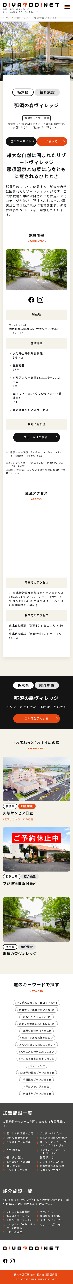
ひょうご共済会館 (50, 1224)
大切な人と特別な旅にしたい (37, 1051)
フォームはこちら (35, 437)
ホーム (7, 17)
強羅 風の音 (47, 1157)
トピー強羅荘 (14, 1232)
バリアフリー (37, 1065)
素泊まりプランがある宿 (18, 819)
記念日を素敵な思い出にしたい (37, 1023)
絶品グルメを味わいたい (37, 1016)
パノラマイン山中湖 (52, 1161)
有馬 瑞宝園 (13, 1149)
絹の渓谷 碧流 (14, 1157)
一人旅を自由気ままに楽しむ (37, 1058)
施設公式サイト (21, 141)
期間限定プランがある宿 (37, 1079)
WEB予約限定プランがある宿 (37, 1072)
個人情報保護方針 (24, 1274)
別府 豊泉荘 (13, 1166)
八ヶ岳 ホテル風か (51, 1133)
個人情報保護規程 (47, 1274)
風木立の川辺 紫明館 (18, 1161)
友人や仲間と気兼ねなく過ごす (37, 1044)
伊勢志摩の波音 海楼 (52, 1166)
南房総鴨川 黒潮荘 (51, 1215)
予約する (52, 141)
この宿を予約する (36, 718)
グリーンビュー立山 (52, 1220)
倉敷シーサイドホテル (19, 1220)
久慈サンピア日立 (50, 1170)
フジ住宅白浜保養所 (18, 1211)
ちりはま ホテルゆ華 (18, 1141)
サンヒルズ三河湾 (16, 1170)
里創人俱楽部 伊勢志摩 (53, 1137)
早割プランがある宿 (37, 1086)
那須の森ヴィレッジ (18, 1215)
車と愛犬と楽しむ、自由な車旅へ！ (37, 1002)
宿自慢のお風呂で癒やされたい (37, 1009)
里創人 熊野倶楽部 (17, 1137)
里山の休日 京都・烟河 (19, 1133)
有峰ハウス (46, 1211)
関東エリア (21, 17)
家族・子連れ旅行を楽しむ (37, 1037)
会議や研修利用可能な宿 (37, 1030)
